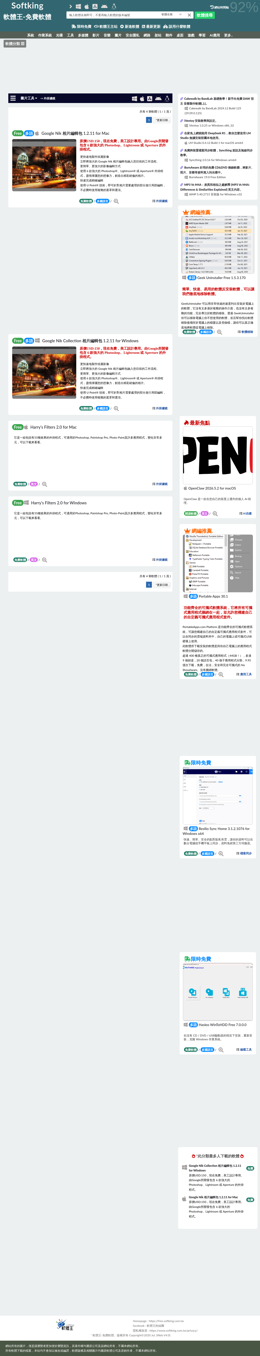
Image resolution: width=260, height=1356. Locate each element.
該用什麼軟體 (176, 27)
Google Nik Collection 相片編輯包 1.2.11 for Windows (90, 340)
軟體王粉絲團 (155, 1325)
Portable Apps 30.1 (206, 596)
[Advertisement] (130, 65)
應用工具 (246, 674)
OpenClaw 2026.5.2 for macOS (210, 488)
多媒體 (83, 35)
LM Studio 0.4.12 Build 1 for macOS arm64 (215, 142)
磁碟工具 (246, 1049)
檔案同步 (246, 853)
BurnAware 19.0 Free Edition (207, 177)
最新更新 (151, 27)
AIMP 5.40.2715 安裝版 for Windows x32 (215, 194)
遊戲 (191, 35)
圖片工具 (29, 98)
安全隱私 (132, 35)
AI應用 (215, 35)
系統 (30, 35)
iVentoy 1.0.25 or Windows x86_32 (211, 125)
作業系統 (45, 35)
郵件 (169, 35)
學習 (202, 35)
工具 (70, 35)
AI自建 (247, 513)
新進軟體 (129, 27)
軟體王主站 (106, 27)
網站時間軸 (219, 7)
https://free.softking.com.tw (166, 1321)
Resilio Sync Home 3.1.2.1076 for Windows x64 (216, 831)
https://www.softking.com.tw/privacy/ (174, 1330)
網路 (147, 35)
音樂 (107, 35)
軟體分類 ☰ (14, 43)
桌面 (180, 35)
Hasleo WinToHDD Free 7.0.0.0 (215, 1024)
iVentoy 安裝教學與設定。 (201, 120)
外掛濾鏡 (162, 201)
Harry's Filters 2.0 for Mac (53, 427)
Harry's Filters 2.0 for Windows (59, 502)
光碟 (59, 35)
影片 (95, 35)
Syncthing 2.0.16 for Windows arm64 (212, 160)
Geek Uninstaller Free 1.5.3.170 (214, 277)
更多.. (228, 35)
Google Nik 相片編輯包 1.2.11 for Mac (75, 133)
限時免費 (81, 27)
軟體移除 (247, 331)
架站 (158, 35)
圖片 (118, 35)
